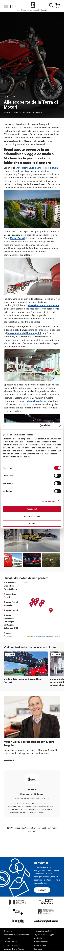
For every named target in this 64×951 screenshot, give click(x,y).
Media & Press (40, 945)
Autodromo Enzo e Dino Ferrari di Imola (37, 167)
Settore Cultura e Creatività (19, 803)
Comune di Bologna (35, 112)
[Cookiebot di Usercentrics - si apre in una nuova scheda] (40, 426)
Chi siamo (8, 931)
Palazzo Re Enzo (10, 941)
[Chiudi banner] (60, 426)
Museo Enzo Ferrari (37, 400)
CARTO (57, 636)
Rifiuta (32, 523)
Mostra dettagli (49, 501)
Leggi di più (9, 759)
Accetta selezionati (32, 516)
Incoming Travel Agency (14, 949)
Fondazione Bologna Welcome (16, 934)
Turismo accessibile (42, 941)
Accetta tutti (32, 509)
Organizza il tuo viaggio (44, 934)
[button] (51, 610)
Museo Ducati (17, 238)
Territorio (38, 938)
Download (38, 949)
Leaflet (30, 636)
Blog (12, 97)
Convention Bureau (11, 945)
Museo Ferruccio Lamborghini (43, 305)
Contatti (7, 938)
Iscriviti (42, 890)
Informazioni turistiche (43, 931)
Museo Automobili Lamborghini (24, 333)
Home (6, 97)
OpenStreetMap (41, 636)
